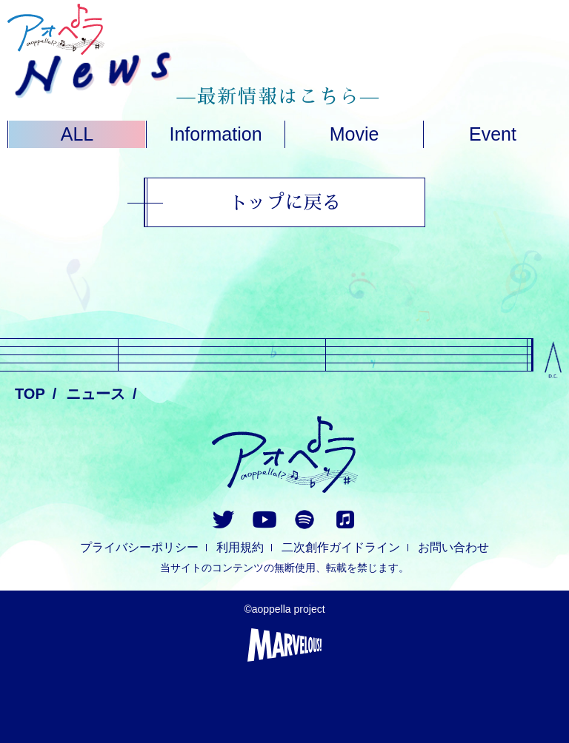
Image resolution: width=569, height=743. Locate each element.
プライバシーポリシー (139, 547)
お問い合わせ (453, 547)
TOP (30, 394)
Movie (354, 134)
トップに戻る (284, 202)
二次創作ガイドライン (341, 547)
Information (215, 134)
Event (492, 134)
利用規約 (240, 547)
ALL (77, 134)
